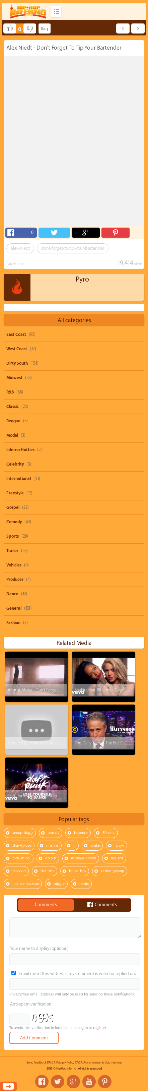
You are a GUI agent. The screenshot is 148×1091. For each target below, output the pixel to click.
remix (84, 884)
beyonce (81, 833)
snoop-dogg (22, 833)
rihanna (52, 845)
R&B (10, 392)
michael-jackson (25, 884)
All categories (74, 320)
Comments (46, 905)
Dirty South (17, 363)
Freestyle (15, 493)
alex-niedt (20, 248)
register (99, 1028)
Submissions (113, 1062)
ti (74, 845)
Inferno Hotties (20, 449)
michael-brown (83, 858)
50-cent (108, 833)
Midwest (14, 377)
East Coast (16, 334)
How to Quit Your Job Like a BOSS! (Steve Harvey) (52, 742)
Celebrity (15, 464)
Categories (56, 11)
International (18, 478)
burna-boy (77, 871)
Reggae (13, 421)
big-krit (117, 858)
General (13, 608)
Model (12, 435)
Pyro (82, 279)
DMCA (51, 1062)
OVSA (79, 1062)
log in (83, 1028)
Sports (12, 536)
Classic (12, 406)
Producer (14, 579)
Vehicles (13, 565)
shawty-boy (21, 845)
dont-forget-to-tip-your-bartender (72, 248)
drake (95, 845)
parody (53, 833)
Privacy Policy (65, 1062)
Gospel (12, 507)
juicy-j (119, 845)
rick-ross (47, 871)
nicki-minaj (21, 858)
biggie (59, 884)
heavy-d (19, 871)
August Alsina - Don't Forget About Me (42, 689)
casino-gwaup (112, 871)
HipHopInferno (66, 1068)
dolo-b (50, 858)
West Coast (16, 349)
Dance (12, 594)
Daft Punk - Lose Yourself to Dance (39, 795)
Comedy (14, 522)
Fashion (13, 622)
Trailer (12, 550)
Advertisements (93, 1062)
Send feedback (36, 1062)
